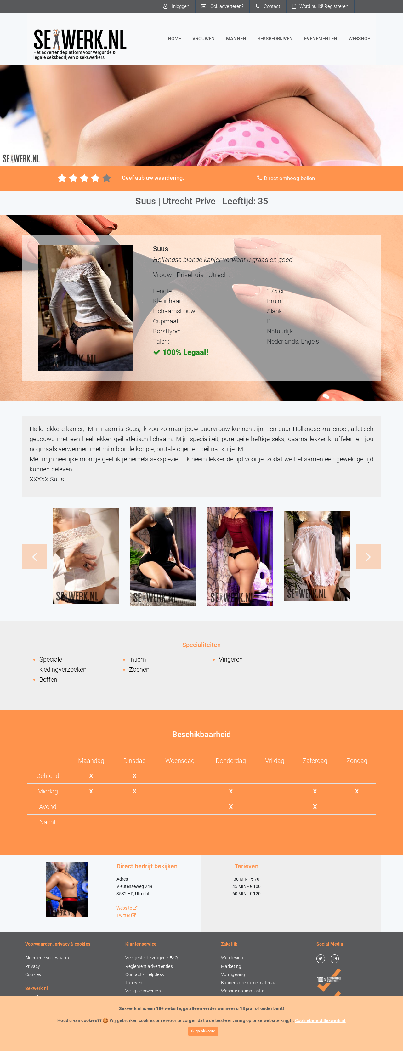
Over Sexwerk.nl (41, 1005)
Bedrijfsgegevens (42, 997)
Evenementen (320, 39)
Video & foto (233, 1016)
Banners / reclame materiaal (249, 983)
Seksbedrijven (275, 39)
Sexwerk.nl (254, 1042)
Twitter (126, 915)
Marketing (231, 966)
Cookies (33, 974)
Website (126, 908)
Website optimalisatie (242, 991)
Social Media (233, 999)
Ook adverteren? (222, 6)
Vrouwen (203, 39)
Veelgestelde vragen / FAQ (151, 958)
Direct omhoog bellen (286, 178)
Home (176, 38)
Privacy (32, 966)
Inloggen (176, 6)
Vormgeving (233, 974)
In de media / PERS (44, 1014)
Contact (268, 6)
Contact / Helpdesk (144, 974)
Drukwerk (230, 1007)
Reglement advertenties (149, 966)
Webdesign (232, 958)
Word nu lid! (320, 6)
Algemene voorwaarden (49, 958)
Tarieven (133, 983)
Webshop (360, 39)
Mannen (236, 39)
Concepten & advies (241, 1024)
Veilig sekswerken (143, 991)
